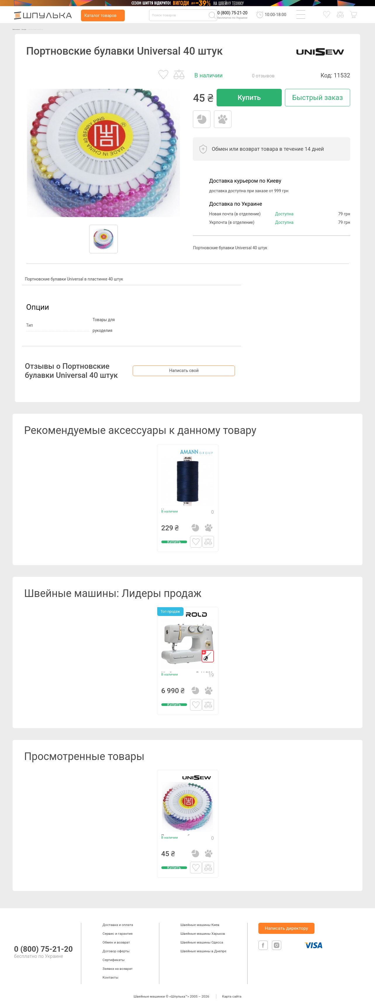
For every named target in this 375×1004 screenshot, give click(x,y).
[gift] (208, 651)
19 (211, 683)
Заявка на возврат (118, 964)
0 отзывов (263, 76)
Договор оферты (116, 946)
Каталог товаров (100, 15)
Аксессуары (61, 28)
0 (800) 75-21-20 (232, 13)
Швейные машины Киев (199, 920)
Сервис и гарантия (118, 929)
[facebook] (263, 949)
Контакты (110, 973)
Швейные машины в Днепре (203, 946)
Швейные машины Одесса (201, 938)
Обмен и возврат (116, 938)
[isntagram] (276, 949)
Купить (249, 98)
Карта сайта (231, 992)
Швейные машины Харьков (202, 929)
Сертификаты (114, 955)
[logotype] (20, 924)
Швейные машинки (30, 28)
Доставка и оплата (118, 920)
